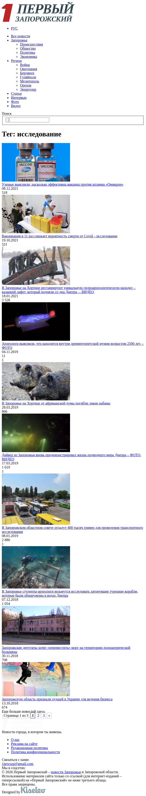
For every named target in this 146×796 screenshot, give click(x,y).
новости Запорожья (66, 772)
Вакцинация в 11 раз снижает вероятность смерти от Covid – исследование (60, 236)
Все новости (20, 36)
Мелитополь (29, 81)
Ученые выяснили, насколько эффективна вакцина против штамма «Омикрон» (62, 184)
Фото (15, 102)
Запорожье (19, 40)
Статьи (16, 93)
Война (25, 65)
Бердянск (27, 73)
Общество (28, 48)
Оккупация (28, 69)
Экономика (28, 57)
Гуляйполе (28, 77)
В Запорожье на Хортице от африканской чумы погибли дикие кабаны (56, 403)
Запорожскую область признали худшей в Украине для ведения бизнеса (57, 699)
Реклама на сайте (24, 744)
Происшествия (31, 44)
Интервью (19, 98)
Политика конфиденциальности (35, 752)
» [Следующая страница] (49, 715)
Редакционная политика (29, 748)
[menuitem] (77, 28)
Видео (15, 106)
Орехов (25, 85)
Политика (27, 52)
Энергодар (28, 89)
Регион (16, 61)
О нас (15, 740)
